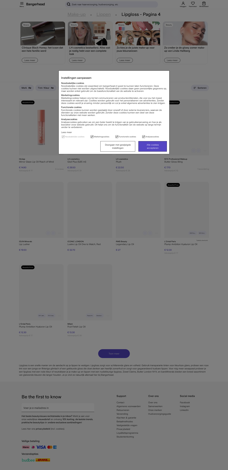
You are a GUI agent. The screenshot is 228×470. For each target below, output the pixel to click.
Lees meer (66, 132)
